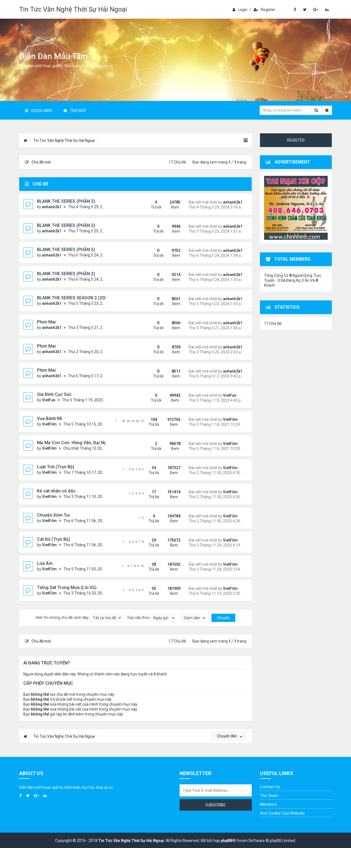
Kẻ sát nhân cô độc (56, 491)
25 (133, 421)
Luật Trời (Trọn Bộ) (55, 466)
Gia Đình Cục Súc (54, 394)
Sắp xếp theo (151, 618)
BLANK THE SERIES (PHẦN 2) (66, 201)
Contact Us (270, 786)
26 (137, 421)
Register (264, 9)
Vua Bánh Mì (49, 418)
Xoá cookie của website (282, 813)
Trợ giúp (75, 110)
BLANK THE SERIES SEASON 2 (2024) (74, 297)
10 (142, 566)
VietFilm (49, 424)
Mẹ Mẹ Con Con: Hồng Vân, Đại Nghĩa (75, 442)
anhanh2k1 (51, 207)
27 (142, 421)
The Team (269, 795)
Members (268, 804)
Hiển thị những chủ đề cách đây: (79, 618)
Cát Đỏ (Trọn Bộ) (53, 539)
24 (128, 421)
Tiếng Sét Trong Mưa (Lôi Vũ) (67, 587)
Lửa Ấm (45, 563)
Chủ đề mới (38, 162)
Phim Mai (46, 322)
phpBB (226, 840)
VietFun (48, 400)
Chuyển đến (229, 736)
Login (240, 9)
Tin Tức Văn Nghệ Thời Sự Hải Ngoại (73, 9)
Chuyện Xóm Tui (53, 515)
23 (123, 421)
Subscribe (215, 805)
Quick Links (38, 110)
